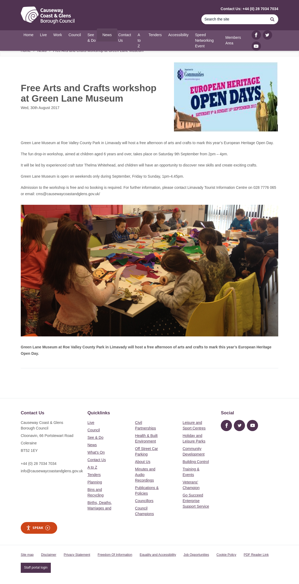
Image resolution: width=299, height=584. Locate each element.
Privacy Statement (77, 555)
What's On (96, 452)
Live (91, 422)
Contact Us (97, 460)
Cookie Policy (226, 555)
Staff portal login (35, 567)
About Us (143, 462)
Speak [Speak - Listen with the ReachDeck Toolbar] (38, 527)
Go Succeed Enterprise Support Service (195, 500)
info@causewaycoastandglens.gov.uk (52, 471)
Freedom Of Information (115, 555)
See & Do (95, 437)
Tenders (94, 475)
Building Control (195, 462)
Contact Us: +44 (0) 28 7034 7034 (249, 9)
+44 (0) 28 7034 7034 (38, 463)
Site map (27, 555)
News (92, 445)
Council (94, 430)
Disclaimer (48, 555)
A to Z (92, 467)
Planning (95, 482)
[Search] (233, 19)
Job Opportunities (196, 555)
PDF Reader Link (256, 555)
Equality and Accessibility (158, 555)
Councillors (144, 501)
